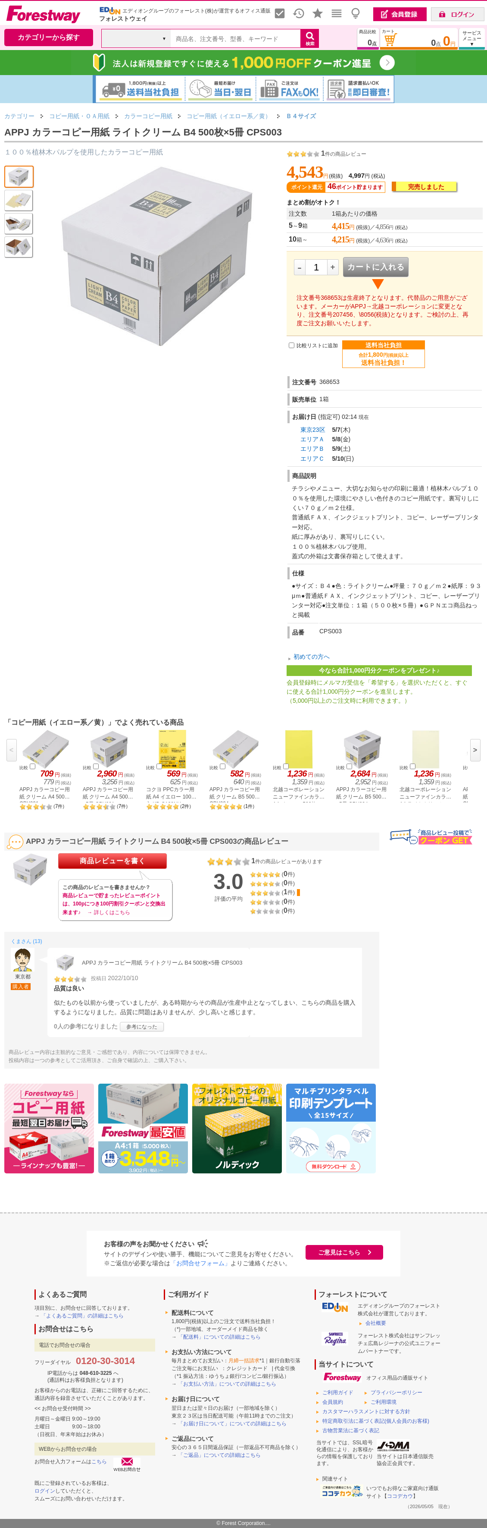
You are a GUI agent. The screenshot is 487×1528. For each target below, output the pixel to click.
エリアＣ (312, 458)
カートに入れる (376, 267)
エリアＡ (312, 439)
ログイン (44, 1491)
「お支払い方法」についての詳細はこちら (227, 1384)
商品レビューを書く (113, 861)
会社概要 (375, 1323)
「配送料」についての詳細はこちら (219, 1337)
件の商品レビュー (343, 154)
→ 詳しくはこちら (108, 912)
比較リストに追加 (317, 346)
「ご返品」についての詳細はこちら (219, 1455)
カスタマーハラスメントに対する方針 (366, 1412)
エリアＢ (312, 448)
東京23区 (312, 429)
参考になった (141, 1027)
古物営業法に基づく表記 (350, 1430)
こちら (99, 1462)
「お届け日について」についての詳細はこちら (232, 1424)
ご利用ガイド (337, 1393)
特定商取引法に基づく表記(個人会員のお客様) (375, 1421)
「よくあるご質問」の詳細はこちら (82, 1316)
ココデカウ (400, 1496)
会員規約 (332, 1402)
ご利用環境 (383, 1402)
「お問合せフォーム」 (200, 1263)
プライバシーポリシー (396, 1393)
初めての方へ (311, 656)
